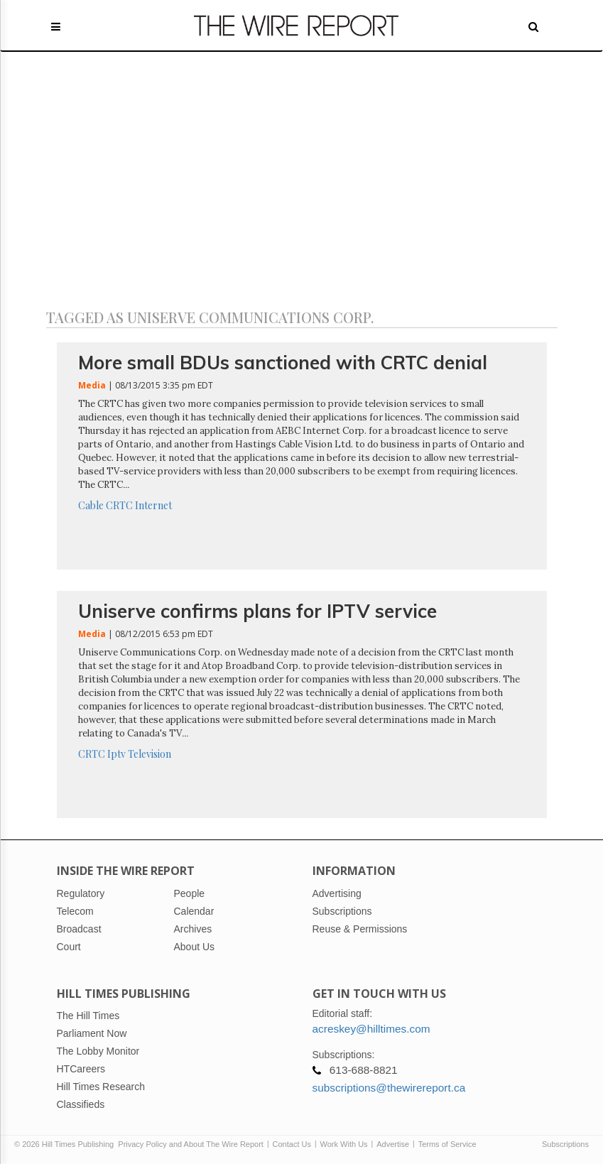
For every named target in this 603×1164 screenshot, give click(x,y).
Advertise (392, 1144)
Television (149, 754)
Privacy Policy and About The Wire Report (191, 1144)
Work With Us (344, 1144)
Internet (153, 505)
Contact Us (292, 1144)
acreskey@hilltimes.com (371, 1029)
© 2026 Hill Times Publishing (66, 1144)
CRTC (119, 505)
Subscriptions (565, 1144)
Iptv (116, 754)
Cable (91, 505)
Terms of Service (447, 1144)
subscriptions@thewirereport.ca (389, 1088)
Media (92, 385)
